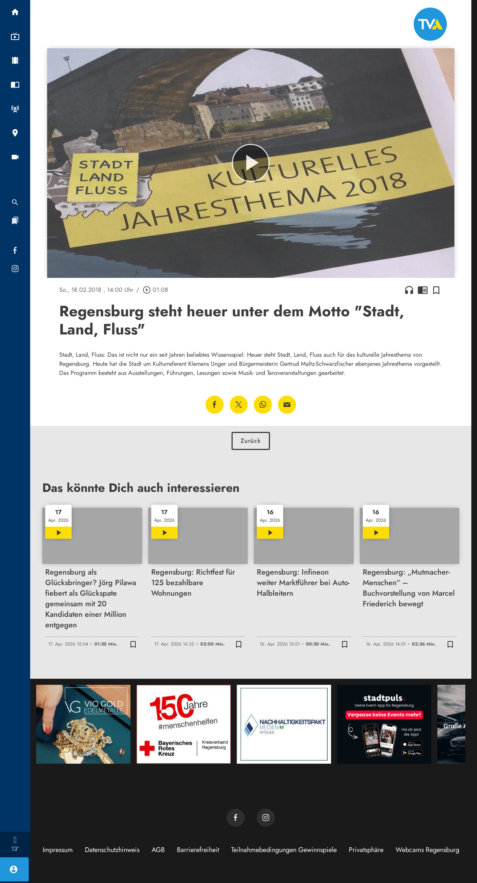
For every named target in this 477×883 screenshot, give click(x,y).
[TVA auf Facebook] (236, 818)
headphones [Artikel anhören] (409, 290)
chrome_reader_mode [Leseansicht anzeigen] (422, 290)
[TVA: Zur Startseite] (430, 24)
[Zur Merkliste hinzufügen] (436, 290)
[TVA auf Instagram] (266, 818)
